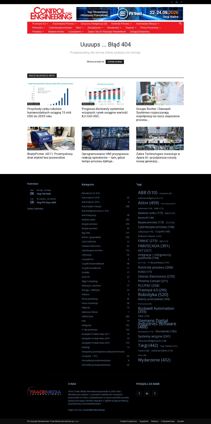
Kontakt (180, 421)
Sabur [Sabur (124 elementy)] (143, 316)
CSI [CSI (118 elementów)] (170, 222)
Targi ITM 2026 (44, 194)
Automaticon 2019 (90, 202)
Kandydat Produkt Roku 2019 (95, 342)
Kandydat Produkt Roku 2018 (95, 338)
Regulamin (144, 421)
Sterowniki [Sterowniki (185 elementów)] (165, 331)
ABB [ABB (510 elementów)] (147, 192)
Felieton (85, 294)
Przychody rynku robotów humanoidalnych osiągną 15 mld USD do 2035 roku (49, 112)
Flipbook (86, 307)
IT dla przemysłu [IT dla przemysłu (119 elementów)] (158, 262)
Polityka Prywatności (128, 421)
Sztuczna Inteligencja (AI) (94, 23)
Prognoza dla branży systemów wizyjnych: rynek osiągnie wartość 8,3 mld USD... (105, 112)
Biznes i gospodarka (145, 104)
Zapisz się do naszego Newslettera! (107, 31)
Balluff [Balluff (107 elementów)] (170, 213)
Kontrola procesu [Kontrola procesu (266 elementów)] (155, 267)
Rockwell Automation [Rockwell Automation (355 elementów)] (156, 310)
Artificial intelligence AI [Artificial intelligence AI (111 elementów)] (150, 198)
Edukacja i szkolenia (91, 285)
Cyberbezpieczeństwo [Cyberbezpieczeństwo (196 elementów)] (156, 227)
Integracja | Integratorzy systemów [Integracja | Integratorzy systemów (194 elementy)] (154, 256)
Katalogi (86, 347)
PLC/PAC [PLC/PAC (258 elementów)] (148, 285)
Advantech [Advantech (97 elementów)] (165, 193)
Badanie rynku (56, 31)
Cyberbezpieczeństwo (60, 27)
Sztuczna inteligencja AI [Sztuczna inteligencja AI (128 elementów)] (152, 340)
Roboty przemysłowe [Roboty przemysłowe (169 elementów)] (154, 299)
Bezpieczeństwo (34, 149)
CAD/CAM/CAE (89, 241)
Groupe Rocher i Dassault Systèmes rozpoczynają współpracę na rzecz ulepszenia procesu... (157, 114)
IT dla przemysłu (89, 329)
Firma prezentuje (151, 27)
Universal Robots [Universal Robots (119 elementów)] (162, 350)
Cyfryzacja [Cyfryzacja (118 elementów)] (145, 231)
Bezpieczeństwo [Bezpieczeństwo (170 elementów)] (151, 222)
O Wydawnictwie (168, 421)
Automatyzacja (89, 215)
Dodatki (85, 272)
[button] (180, 23)
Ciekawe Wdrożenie (91, 246)
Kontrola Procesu (122, 23)
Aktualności (114, 27)
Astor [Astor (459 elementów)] (148, 202)
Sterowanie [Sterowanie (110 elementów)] (145, 331)
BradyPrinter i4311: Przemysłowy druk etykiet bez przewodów (50, 155)
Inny (84, 320)
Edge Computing (89, 281)
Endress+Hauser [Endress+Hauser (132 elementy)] (149, 236)
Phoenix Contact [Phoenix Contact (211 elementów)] (153, 280)
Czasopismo (76, 31)
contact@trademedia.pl (94, 409)
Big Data (86, 232)
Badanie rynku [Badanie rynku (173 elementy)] (150, 212)
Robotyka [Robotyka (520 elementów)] (153, 294)
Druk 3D (86, 276)
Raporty (131, 27)
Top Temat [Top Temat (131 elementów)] (168, 345)
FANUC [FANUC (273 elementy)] (147, 240)
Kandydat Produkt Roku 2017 (95, 334)
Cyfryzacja (87, 254)
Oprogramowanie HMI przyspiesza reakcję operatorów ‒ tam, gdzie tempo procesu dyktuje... (105, 157)
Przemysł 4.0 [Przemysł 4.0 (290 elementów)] (152, 290)
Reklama (154, 421)
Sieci (79, 27)
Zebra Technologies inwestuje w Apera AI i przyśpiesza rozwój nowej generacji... (158, 157)
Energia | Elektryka (91, 290)
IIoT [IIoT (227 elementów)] (144, 250)
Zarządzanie (95, 27)
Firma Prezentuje (90, 303)
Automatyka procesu (64, 23)
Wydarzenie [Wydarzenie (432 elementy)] (154, 359)
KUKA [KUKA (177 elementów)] (145, 271)
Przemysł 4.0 (40, 23)
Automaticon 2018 (90, 197)
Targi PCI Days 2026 (46, 202)
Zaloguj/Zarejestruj (139, 31)
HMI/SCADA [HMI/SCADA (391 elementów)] (154, 245)
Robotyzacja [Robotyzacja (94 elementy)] (145, 304)
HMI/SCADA (87, 149)
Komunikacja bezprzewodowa (96, 360)
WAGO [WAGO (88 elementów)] (142, 355)
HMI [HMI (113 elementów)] (163, 241)
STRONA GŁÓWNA (115, 62)
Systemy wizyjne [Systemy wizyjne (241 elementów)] (154, 336)
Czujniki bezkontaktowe (93, 263)
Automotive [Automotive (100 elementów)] (145, 208)
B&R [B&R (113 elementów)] (159, 208)
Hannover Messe (90, 312)
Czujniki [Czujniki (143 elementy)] (162, 231)
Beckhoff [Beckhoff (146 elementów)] (146, 217)
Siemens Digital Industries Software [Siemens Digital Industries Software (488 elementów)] (157, 323)
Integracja (86, 325)
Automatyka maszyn (147, 23)
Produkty (38, 31)
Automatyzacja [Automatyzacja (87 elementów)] (168, 204)
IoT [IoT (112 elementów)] (142, 262)
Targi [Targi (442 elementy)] (148, 345)
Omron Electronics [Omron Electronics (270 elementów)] (156, 276)
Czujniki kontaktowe (91, 268)
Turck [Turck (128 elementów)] (143, 350)
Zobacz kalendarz (35, 208)
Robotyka (38, 27)
